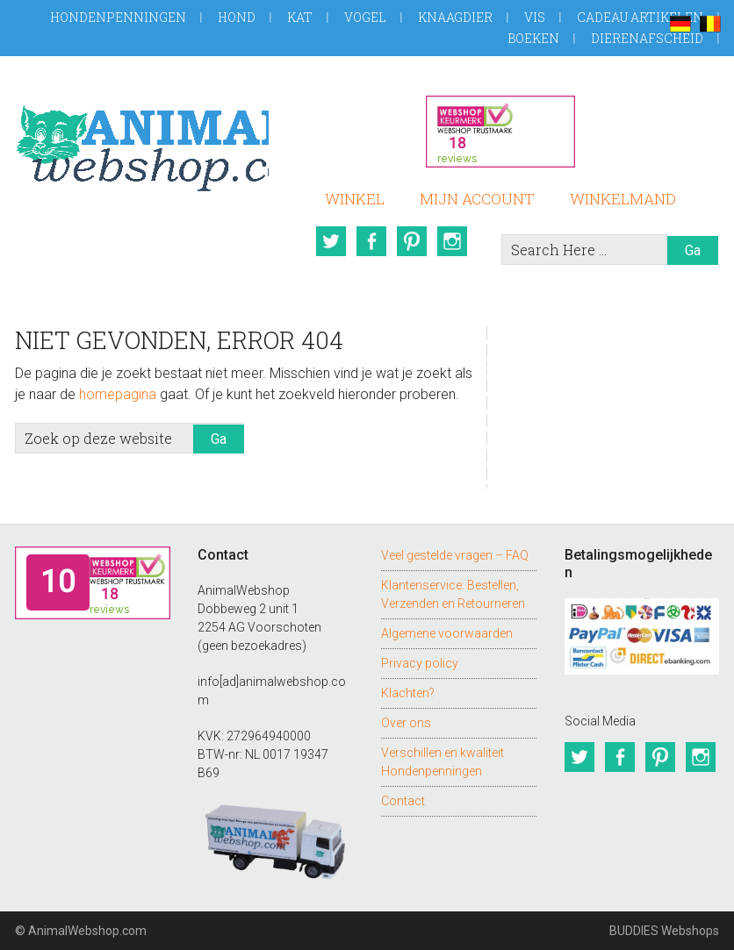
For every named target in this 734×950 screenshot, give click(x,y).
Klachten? (408, 693)
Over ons (406, 723)
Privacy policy (419, 663)
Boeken (533, 38)
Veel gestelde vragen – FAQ (455, 555)
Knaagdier (455, 17)
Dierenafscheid (647, 38)
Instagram (452, 241)
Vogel (365, 17)
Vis (534, 17)
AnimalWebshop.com (142, 141)
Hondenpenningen (118, 17)
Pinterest (412, 241)
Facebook (371, 241)
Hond (236, 17)
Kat (300, 17)
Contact (403, 801)
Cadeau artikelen (640, 17)
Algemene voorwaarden (447, 633)
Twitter (331, 241)
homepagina (117, 394)
